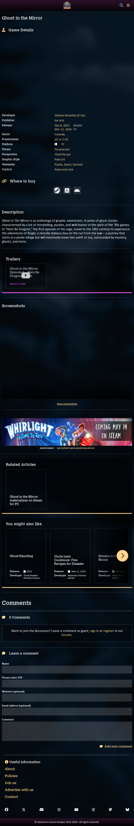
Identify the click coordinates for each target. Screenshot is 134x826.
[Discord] (41, 810)
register (108, 631)
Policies (11, 776)
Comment (8, 719)
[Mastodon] (110, 810)
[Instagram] (59, 810)
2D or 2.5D (61, 139)
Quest (67, 164)
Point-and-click (64, 169)
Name (5, 664)
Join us (10, 783)
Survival (78, 164)
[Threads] (93, 810)
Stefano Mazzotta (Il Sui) (70, 115)
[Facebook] (6, 810)
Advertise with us (19, 790)
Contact (11, 797)
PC (62, 144)
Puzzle (58, 164)
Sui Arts (59, 120)
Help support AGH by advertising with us (75, 448)
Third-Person (63, 154)
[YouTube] (76, 810)
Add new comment (116, 746)
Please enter (12, 677)
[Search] (121, 5)
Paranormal (62, 149)
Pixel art (60, 159)
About (10, 769)
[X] (23, 810)
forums (67, 635)
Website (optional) (13, 691)
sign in (94, 631)
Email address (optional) (16, 706)
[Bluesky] (127, 810)
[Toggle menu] (128, 5)
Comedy (60, 134)
